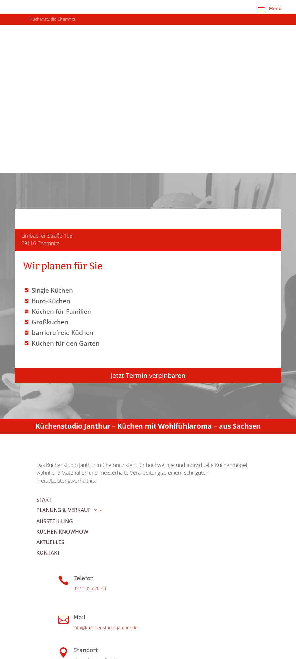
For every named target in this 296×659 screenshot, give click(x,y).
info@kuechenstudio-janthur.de (106, 510)
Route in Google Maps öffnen (103, 559)
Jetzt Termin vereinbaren (147, 247)
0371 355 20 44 (90, 471)
